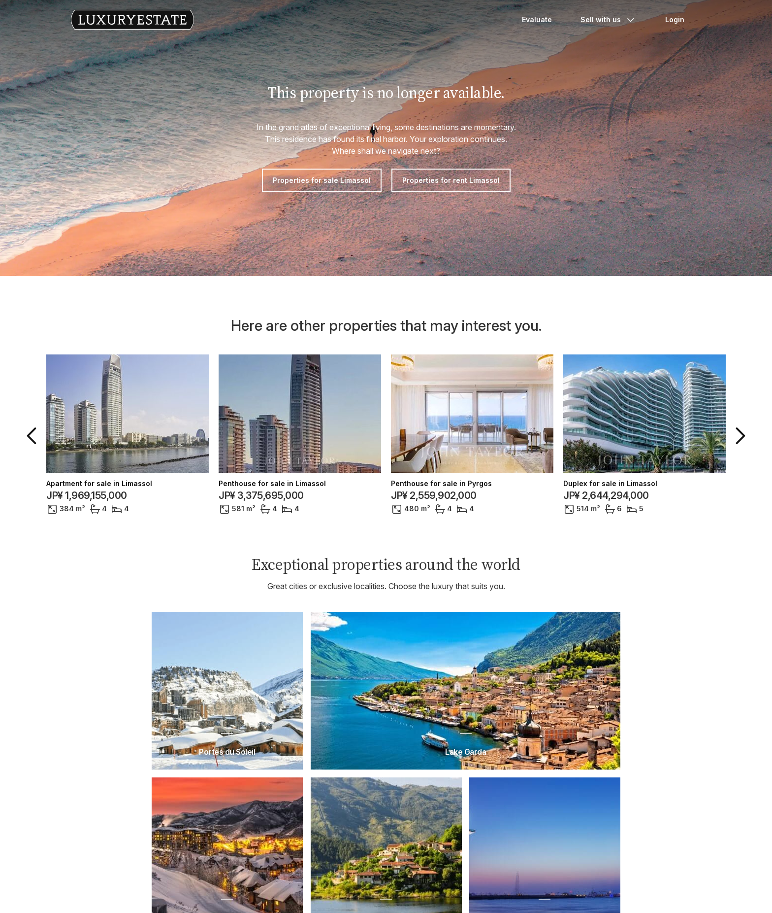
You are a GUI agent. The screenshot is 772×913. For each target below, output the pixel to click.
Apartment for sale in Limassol (99, 484)
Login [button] (674, 19)
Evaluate (537, 19)
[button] (33, 436)
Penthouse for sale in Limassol (272, 484)
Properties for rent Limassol (451, 180)
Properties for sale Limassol (322, 180)
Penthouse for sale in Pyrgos (441, 484)
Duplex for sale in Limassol (610, 484)
